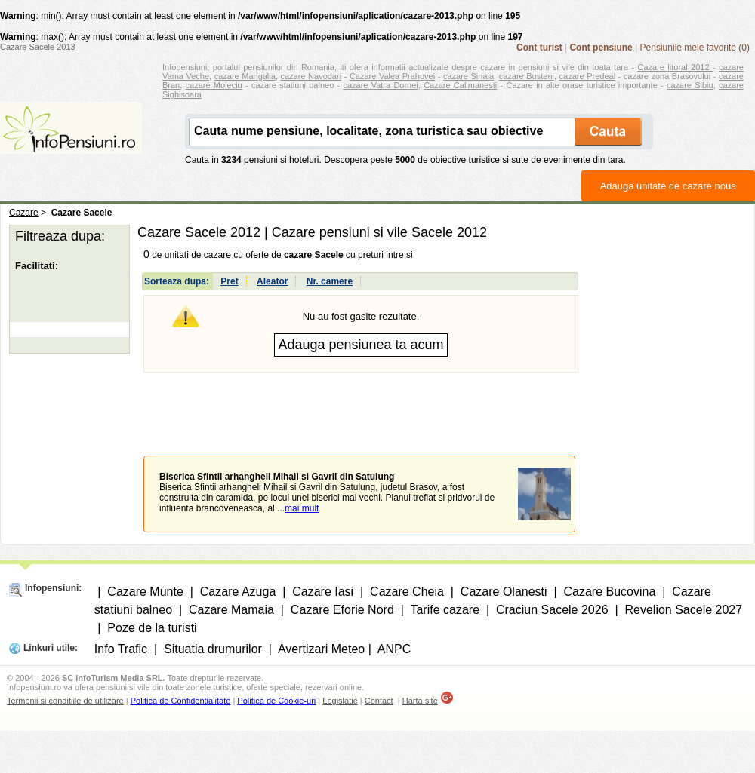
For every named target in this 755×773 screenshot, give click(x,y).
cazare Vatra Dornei (380, 85)
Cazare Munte (145, 591)
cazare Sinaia (468, 76)
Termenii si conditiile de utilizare (65, 700)
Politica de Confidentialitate (181, 700)
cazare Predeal (587, 76)
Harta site (420, 700)
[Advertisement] (361, 402)
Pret (229, 281)
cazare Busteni (526, 76)
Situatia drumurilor (213, 649)
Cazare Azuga (238, 591)
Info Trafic (120, 649)
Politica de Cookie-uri (276, 700)
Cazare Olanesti (504, 591)
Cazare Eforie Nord (342, 609)
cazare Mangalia (245, 76)
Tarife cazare (444, 609)
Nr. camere (330, 281)
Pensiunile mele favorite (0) (695, 47)
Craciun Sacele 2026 (552, 609)
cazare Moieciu (214, 85)
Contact (379, 700)
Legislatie (339, 700)
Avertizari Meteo (321, 649)
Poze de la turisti (151, 627)
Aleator (272, 281)
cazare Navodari (311, 76)
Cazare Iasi (322, 591)
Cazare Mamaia (231, 609)
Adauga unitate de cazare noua (668, 186)
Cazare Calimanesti (460, 85)
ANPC (394, 649)
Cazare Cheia (407, 591)
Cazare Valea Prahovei (392, 76)
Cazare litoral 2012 (675, 67)
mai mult (302, 508)
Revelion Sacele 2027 (683, 609)
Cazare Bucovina (610, 591)
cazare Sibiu (690, 85)
